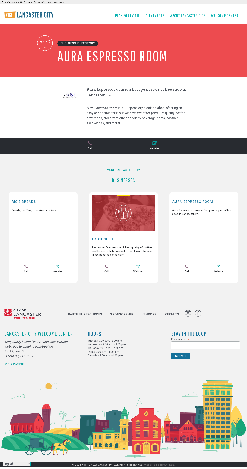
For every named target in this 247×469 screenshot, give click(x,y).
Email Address (180, 341)
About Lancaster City (189, 16)
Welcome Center (226, 16)
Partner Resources (85, 316)
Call (89, 149)
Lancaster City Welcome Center (38, 335)
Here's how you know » (55, 2)
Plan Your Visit (129, 16)
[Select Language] (17, 464)
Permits (172, 316)
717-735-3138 (14, 366)
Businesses (123, 181)
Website (154, 149)
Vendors (149, 316)
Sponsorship (122, 316)
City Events (156, 16)
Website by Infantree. (159, 467)
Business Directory (77, 46)
